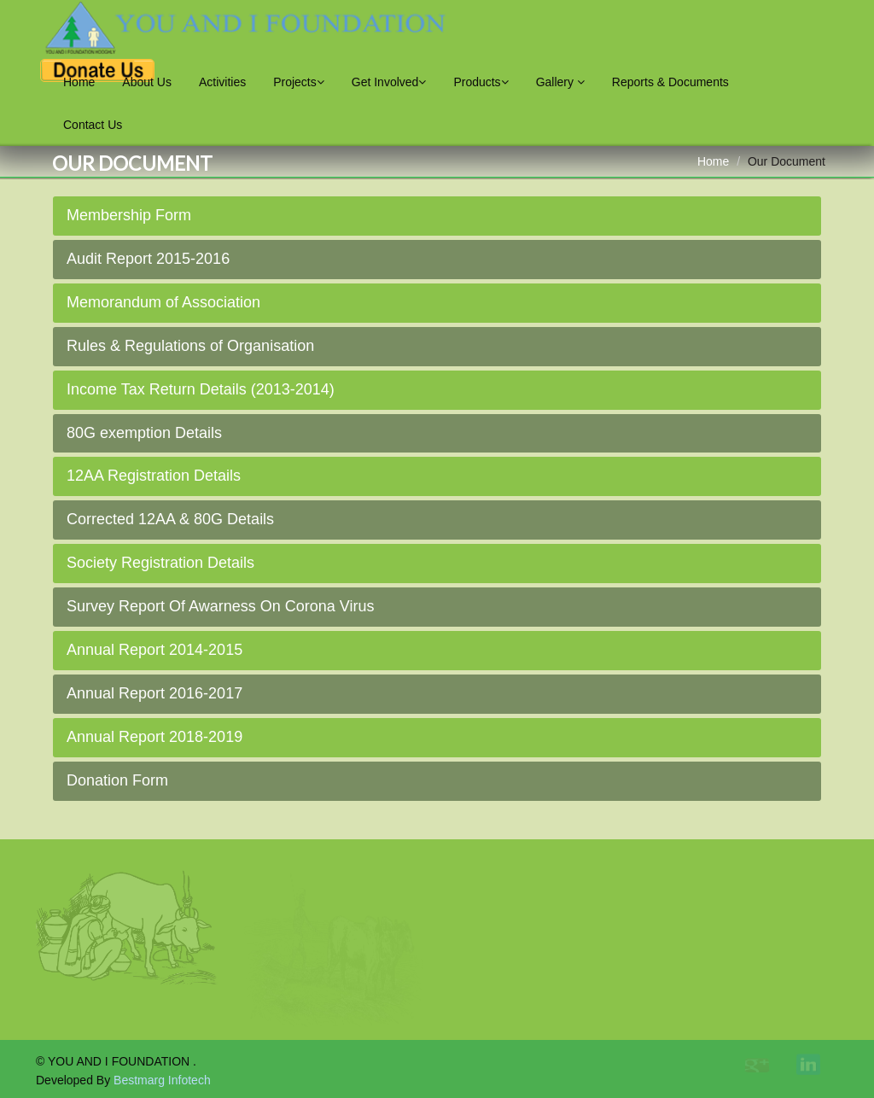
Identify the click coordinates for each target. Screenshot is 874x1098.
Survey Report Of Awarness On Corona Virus (221, 606)
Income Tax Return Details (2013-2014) (201, 389)
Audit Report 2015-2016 (148, 258)
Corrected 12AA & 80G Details (170, 519)
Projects (298, 82)
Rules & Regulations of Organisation (190, 345)
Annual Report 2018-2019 (154, 736)
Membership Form (129, 215)
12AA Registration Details (154, 475)
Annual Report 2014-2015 (154, 649)
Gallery (560, 82)
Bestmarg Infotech (162, 1080)
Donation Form (117, 780)
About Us (147, 82)
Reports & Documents (670, 82)
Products (480, 82)
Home (79, 82)
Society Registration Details (160, 562)
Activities (222, 82)
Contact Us (92, 124)
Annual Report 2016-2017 (154, 693)
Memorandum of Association (163, 302)
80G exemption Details (144, 432)
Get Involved (389, 82)
